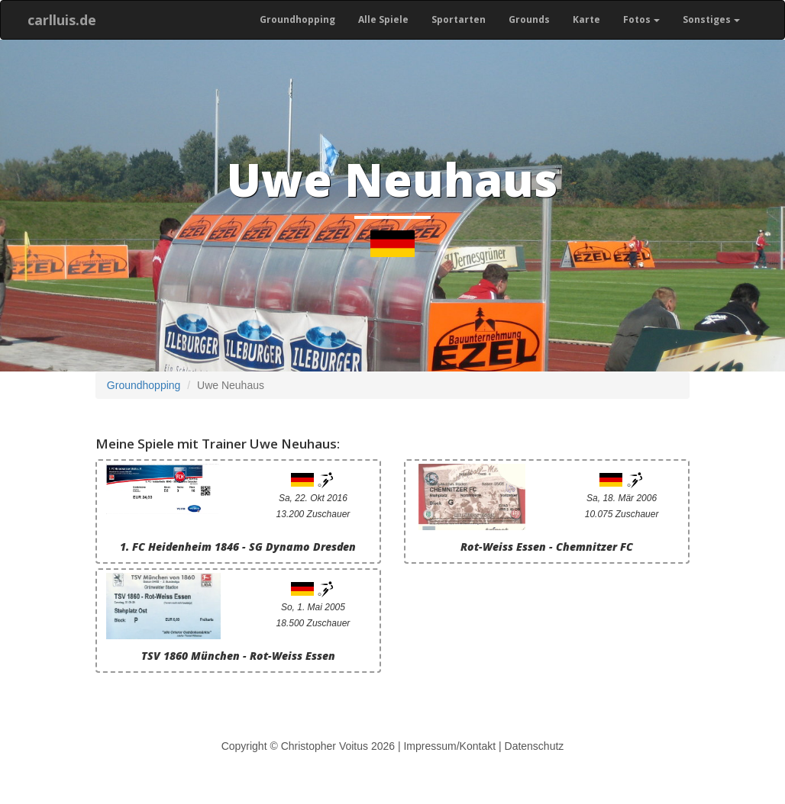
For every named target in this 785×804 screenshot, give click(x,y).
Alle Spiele (383, 19)
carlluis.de (61, 20)
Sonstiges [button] (711, 19)
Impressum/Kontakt (449, 746)
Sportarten (458, 19)
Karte (586, 19)
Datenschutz (534, 746)
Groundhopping (297, 19)
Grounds (529, 19)
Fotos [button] (641, 19)
